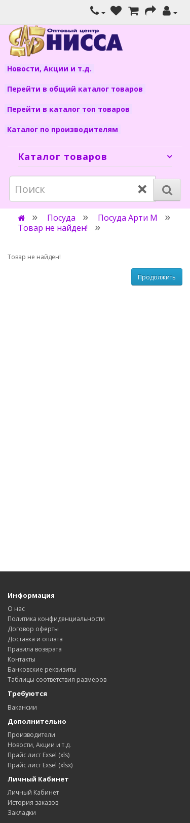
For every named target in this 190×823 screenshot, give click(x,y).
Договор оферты (33, 629)
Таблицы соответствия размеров (57, 679)
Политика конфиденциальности (56, 618)
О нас (16, 608)
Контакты (21, 659)
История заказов (33, 802)
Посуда (61, 217)
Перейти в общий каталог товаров (75, 89)
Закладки (22, 812)
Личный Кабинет (33, 792)
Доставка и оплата (35, 639)
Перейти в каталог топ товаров (68, 109)
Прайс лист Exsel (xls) (38, 755)
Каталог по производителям (62, 129)
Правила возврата (35, 649)
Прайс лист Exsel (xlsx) (40, 765)
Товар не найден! (53, 227)
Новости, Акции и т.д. (49, 68)
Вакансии (22, 707)
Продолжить (157, 277)
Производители (31, 734)
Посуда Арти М (128, 217)
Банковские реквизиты (42, 669)
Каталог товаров (62, 156)
